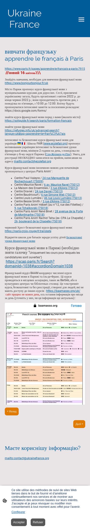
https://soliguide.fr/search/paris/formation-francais (38, 120)
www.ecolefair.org (55, 143)
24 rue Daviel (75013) (49, 191)
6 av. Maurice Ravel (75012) (62, 184)
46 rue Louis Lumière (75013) (63, 198)
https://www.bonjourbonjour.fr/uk (26, 83)
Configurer (18, 512)
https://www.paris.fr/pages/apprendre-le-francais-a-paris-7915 (45, 68)
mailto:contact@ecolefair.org (32, 161)
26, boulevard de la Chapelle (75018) (38, 221)
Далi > (79, 424)
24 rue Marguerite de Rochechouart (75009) (41, 179)
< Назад (12, 411)
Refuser (38, 522)
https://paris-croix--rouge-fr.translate (28, 231)
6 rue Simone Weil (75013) (58, 194)
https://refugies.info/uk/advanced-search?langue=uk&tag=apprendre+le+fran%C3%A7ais (35, 132)
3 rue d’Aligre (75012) (64, 188)
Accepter (19, 522)
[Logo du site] (24, 18)
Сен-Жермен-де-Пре (58, 154)
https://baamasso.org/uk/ (63, 291)
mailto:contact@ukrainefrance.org (27, 458)
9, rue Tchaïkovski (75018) (31, 208)
